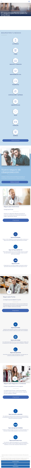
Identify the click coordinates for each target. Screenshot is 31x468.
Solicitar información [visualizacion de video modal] (14, 182)
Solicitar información (15, 140)
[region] (15, 462)
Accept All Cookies (15, 461)
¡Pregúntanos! (16, 220)
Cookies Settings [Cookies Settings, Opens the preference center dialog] (15, 466)
